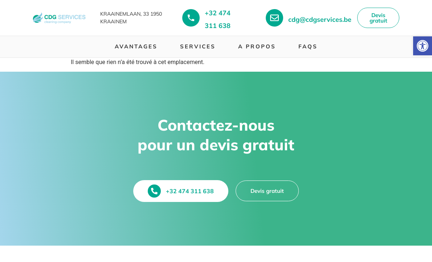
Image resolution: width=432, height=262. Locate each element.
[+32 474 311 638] (191, 18)
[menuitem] (136, 47)
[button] (422, 45)
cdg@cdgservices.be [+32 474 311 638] (319, 19)
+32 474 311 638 (190, 191)
